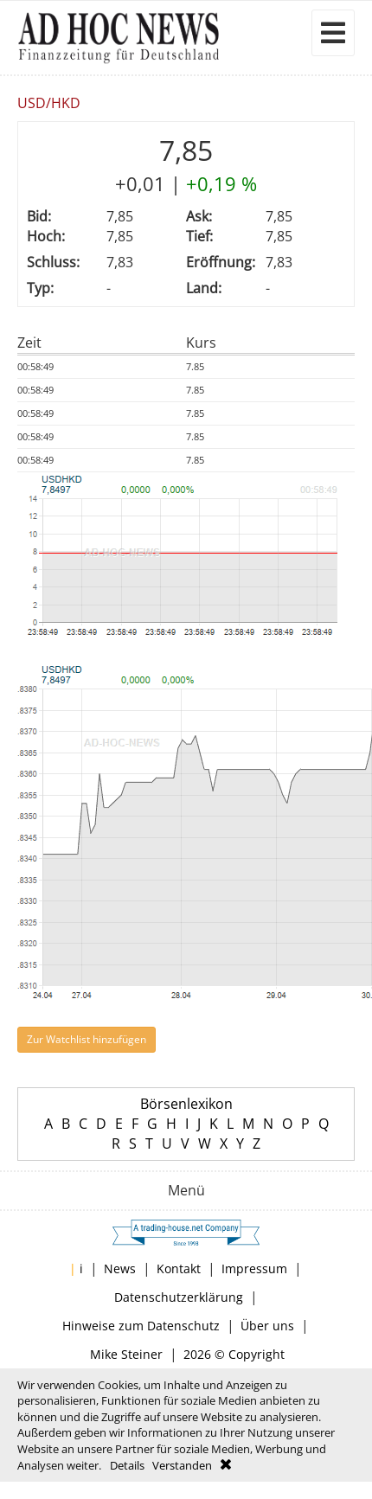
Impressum (254, 1268)
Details (127, 1465)
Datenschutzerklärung (178, 1297)
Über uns (267, 1325)
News (120, 1268)
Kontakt (179, 1268)
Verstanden (182, 1465)
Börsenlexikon (186, 1103)
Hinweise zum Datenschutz (141, 1325)
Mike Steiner (126, 1354)
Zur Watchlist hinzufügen (86, 1039)
